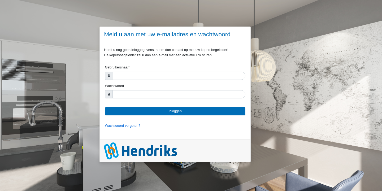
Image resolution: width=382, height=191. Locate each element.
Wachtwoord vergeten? (122, 126)
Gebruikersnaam (118, 67)
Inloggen (175, 111)
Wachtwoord (114, 86)
